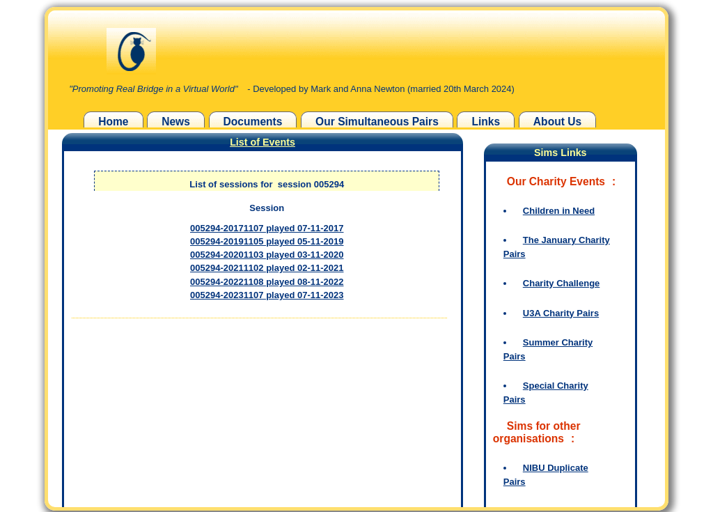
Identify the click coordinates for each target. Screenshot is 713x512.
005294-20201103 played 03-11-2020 (266, 254)
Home (113, 121)
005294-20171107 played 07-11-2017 (266, 228)
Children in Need (559, 210)
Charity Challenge (561, 283)
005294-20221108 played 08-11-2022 (266, 282)
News (176, 121)
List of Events (262, 142)
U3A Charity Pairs (561, 313)
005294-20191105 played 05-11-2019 (266, 241)
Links (485, 121)
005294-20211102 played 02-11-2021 (266, 268)
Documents (253, 121)
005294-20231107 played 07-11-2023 (266, 295)
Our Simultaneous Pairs (377, 121)
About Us (557, 121)
